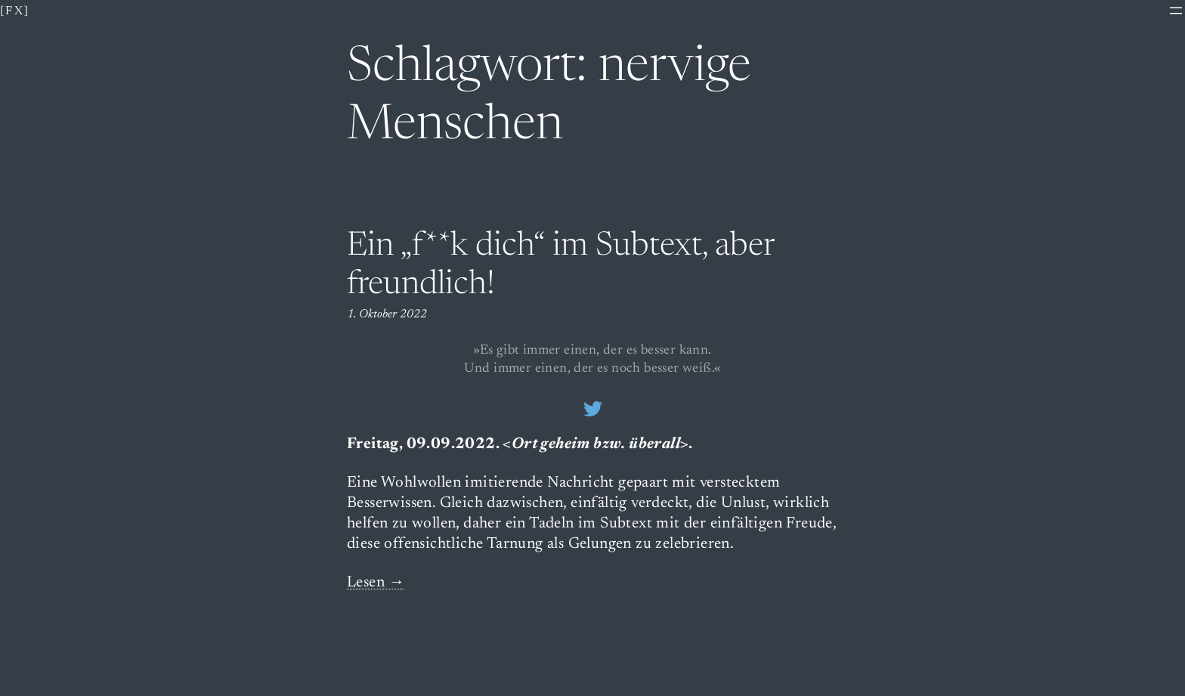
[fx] (15, 11)
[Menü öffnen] (1176, 11)
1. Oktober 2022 (387, 314)
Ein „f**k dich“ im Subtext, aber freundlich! (560, 266)
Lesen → (376, 583)
